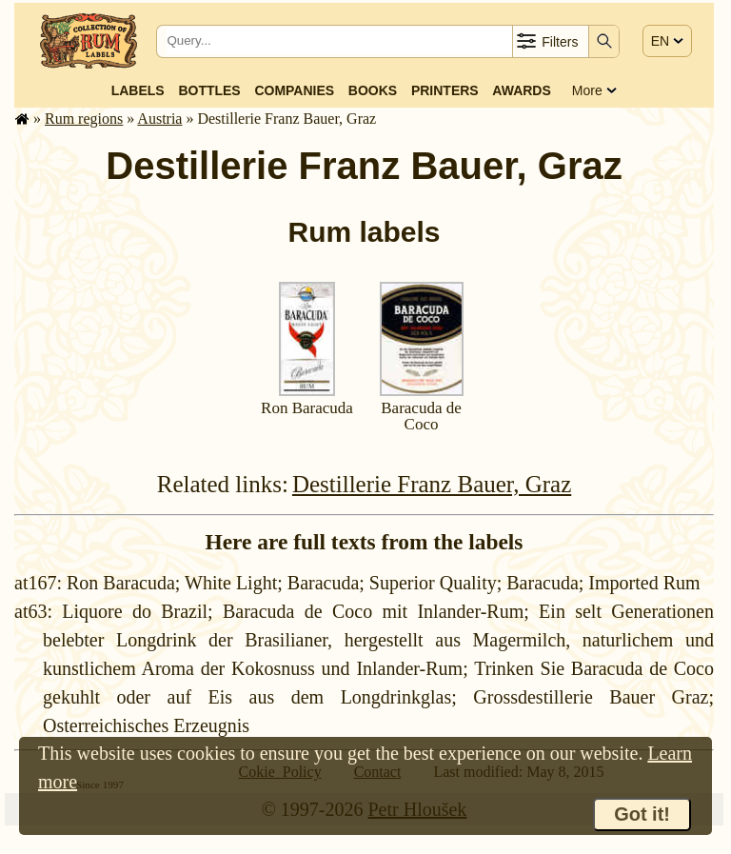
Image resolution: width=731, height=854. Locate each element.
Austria (159, 118)
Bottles (209, 90)
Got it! (642, 814)
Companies (294, 90)
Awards (521, 90)
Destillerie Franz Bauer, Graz (431, 484)
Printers (445, 90)
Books (372, 90)
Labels (138, 90)
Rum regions (84, 118)
